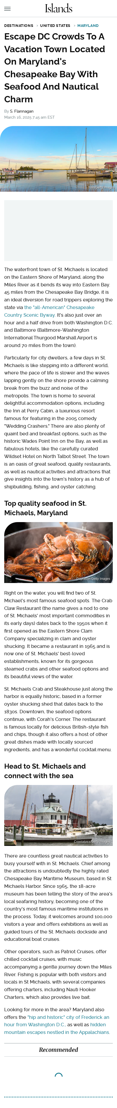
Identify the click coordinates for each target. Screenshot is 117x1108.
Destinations (18, 25)
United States (55, 25)
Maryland (88, 25)
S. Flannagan (22, 111)
